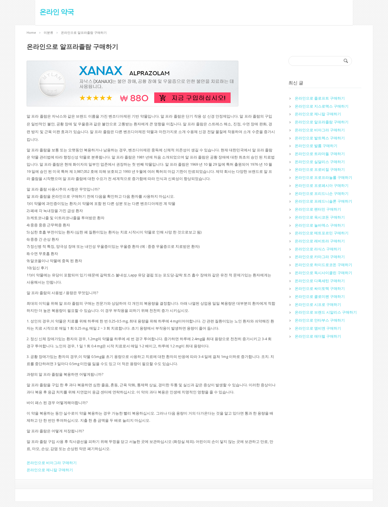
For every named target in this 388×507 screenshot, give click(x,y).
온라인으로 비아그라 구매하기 (52, 462)
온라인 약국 (44, 12)
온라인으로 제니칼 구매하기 (50, 469)
